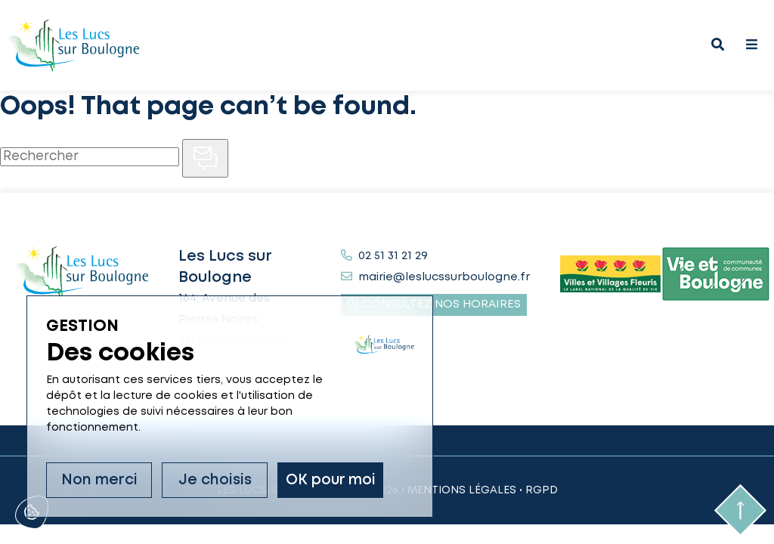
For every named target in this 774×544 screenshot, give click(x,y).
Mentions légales (461, 490)
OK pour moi (331, 480)
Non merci (99, 480)
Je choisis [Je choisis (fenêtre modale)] (215, 480)
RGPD (541, 490)
